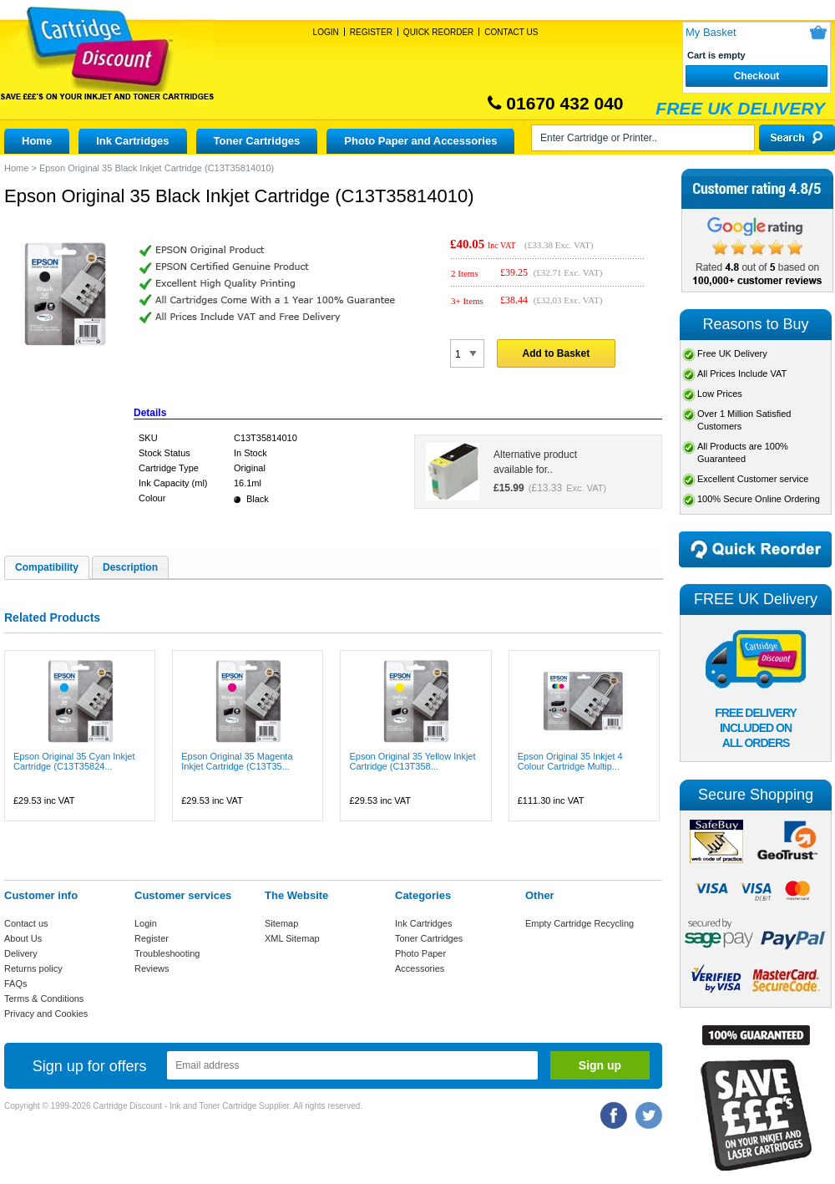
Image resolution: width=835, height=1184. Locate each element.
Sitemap (281, 923)
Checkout (757, 76)
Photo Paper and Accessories (420, 141)
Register (371, 32)
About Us (23, 938)
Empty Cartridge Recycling (579, 923)
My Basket (711, 32)
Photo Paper (420, 953)
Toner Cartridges (257, 141)
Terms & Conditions (44, 998)
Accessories (419, 968)
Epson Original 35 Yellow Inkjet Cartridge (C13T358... (412, 761)
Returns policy (33, 968)
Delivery (21, 953)
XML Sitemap (292, 938)
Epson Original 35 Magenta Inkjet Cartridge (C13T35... (236, 761)
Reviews (152, 968)
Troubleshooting (167, 953)
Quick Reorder (438, 32)
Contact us (26, 923)
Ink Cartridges (132, 141)
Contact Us (511, 32)
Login (326, 32)
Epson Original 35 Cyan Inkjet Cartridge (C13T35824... (74, 761)
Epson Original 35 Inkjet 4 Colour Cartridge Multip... (570, 761)
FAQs (16, 983)
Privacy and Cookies (46, 1014)
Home (37, 141)
